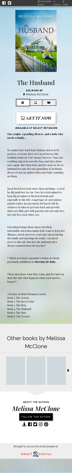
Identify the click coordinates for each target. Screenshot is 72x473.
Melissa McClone (37, 94)
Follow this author (36, 417)
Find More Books (44, 3)
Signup (57, 3)
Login (65, 3)
